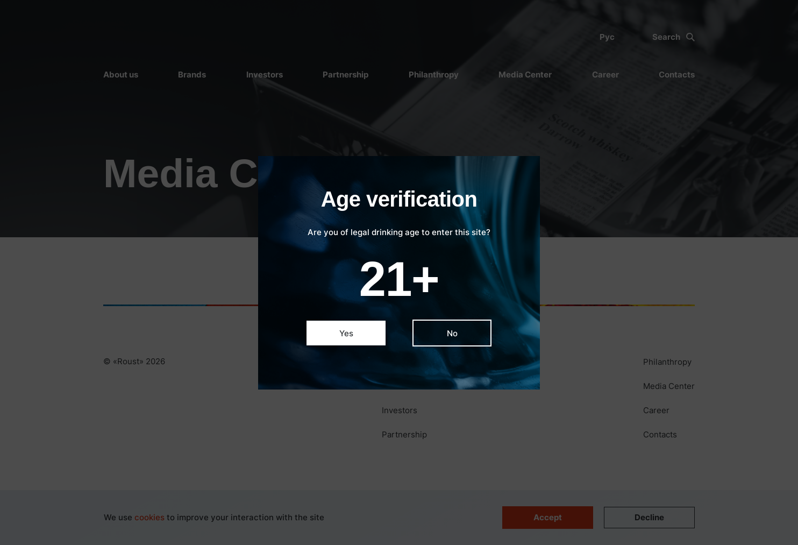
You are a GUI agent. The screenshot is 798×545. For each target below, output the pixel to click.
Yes (346, 333)
